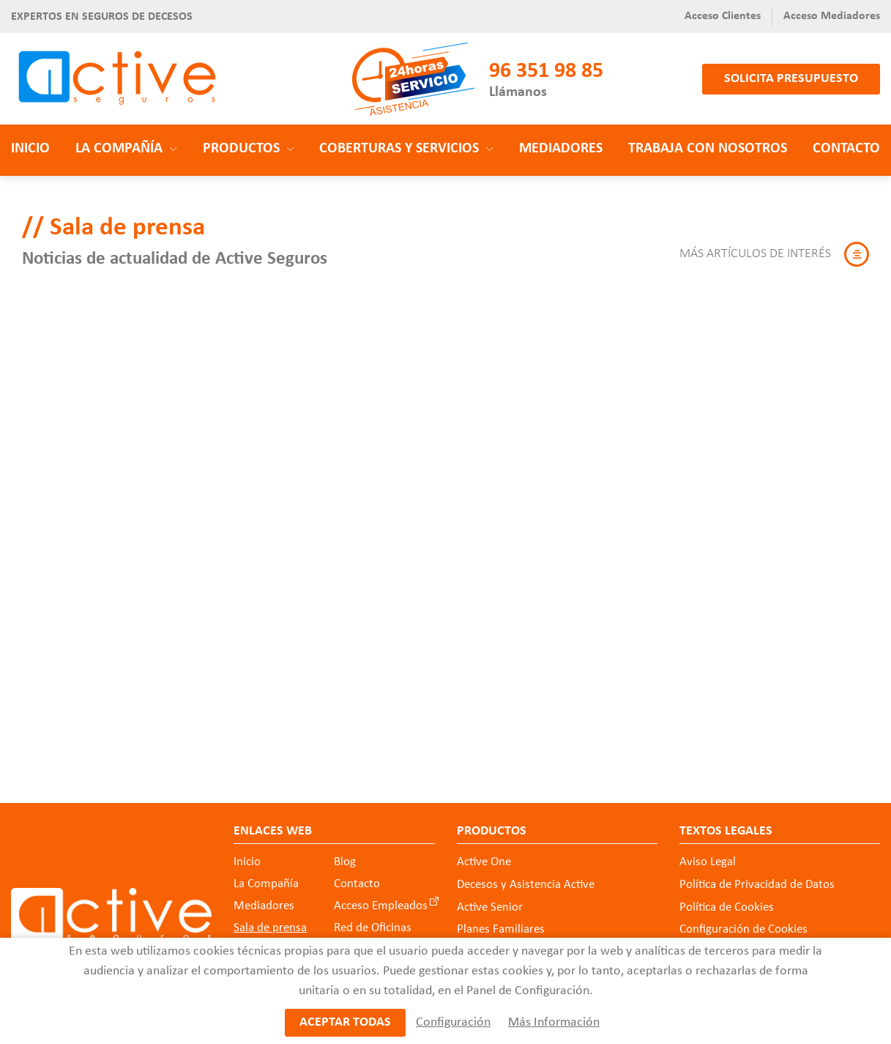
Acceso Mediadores (831, 16)
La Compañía (266, 884)
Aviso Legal (707, 862)
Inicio (30, 148)
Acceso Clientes (723, 16)
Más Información (554, 1022)
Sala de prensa (270, 928)
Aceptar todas (345, 1022)
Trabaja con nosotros (707, 148)
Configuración (453, 1022)
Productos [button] (248, 148)
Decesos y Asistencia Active (525, 884)
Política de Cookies (726, 906)
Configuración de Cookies (743, 929)
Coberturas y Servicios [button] (406, 148)
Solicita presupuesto (791, 79)
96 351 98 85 (546, 71)
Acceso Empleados (381, 906)
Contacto (846, 148)
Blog (345, 862)
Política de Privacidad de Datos (757, 884)
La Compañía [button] (126, 148)
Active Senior (490, 906)
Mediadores (561, 148)
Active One (484, 862)
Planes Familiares (501, 929)
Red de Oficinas (372, 928)
